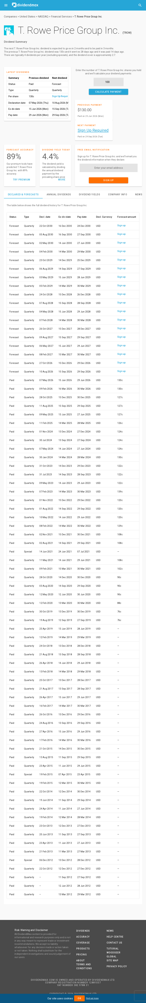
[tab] (23, 194)
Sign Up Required (61, 96)
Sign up (121, 225)
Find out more (92, 998)
